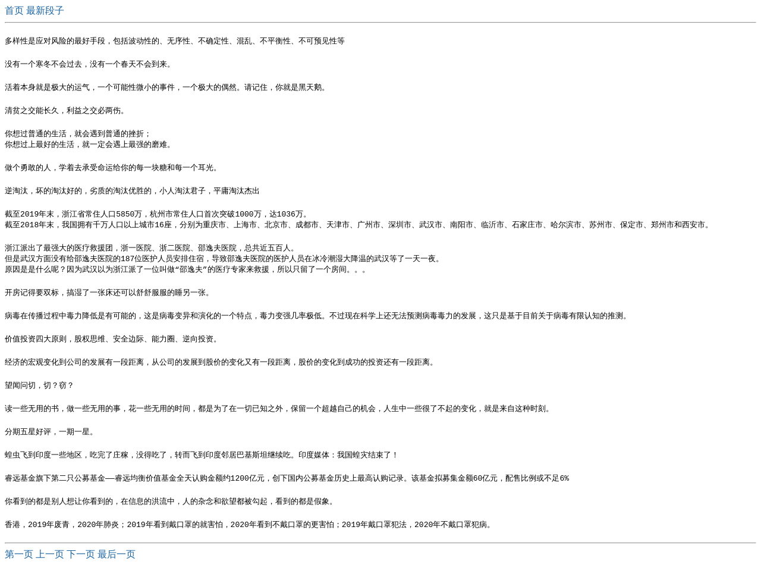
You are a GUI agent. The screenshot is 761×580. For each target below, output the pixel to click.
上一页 (50, 568)
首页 (15, 10)
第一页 (19, 568)
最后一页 (117, 568)
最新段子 (45, 10)
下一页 (81, 568)
